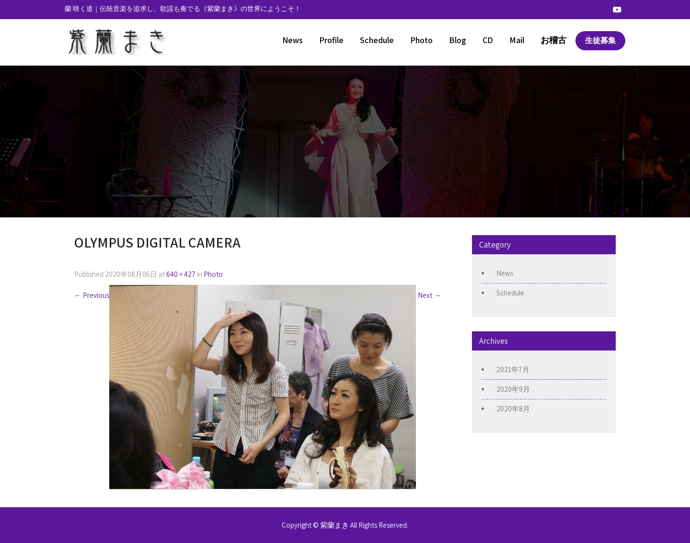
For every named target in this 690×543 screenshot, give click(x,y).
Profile (331, 39)
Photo (421, 39)
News (292, 39)
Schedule (377, 39)
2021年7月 (512, 369)
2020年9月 (513, 389)
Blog (457, 39)
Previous (91, 295)
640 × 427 (181, 274)
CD (488, 39)
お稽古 (553, 39)
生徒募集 (600, 40)
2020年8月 (513, 408)
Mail (516, 39)
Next (429, 295)
